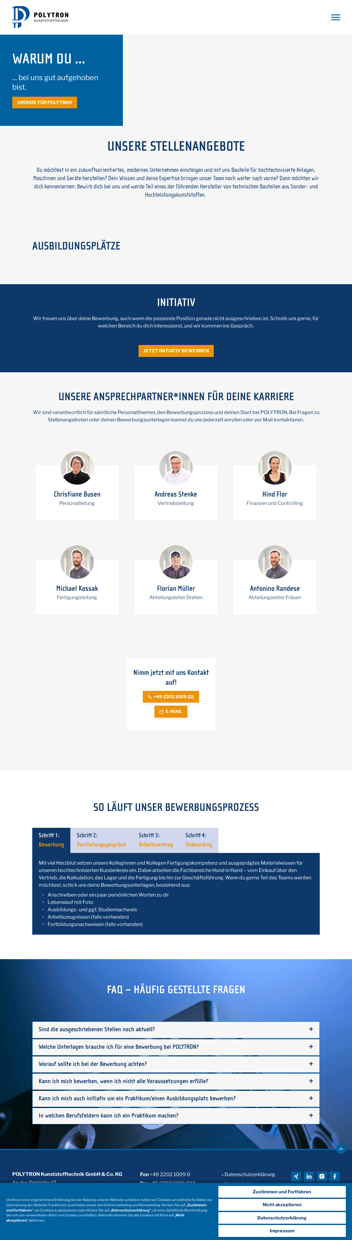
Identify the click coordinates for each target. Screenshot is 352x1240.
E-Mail (171, 712)
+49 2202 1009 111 (171, 697)
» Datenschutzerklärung (248, 1172)
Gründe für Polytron (43, 103)
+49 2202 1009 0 (170, 1172)
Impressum (284, 1230)
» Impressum (236, 1180)
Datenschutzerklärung (284, 1218)
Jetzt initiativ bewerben (176, 352)
